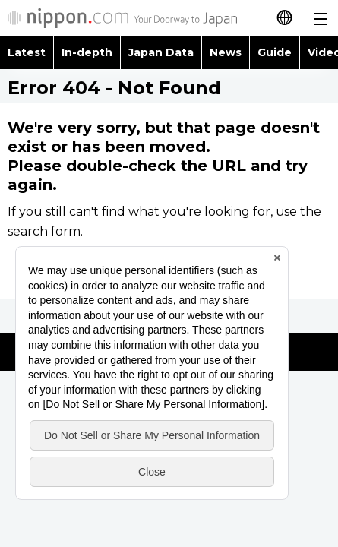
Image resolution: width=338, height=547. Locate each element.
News (226, 52)
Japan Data (161, 52)
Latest (27, 52)
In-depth (87, 52)
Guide (274, 52)
